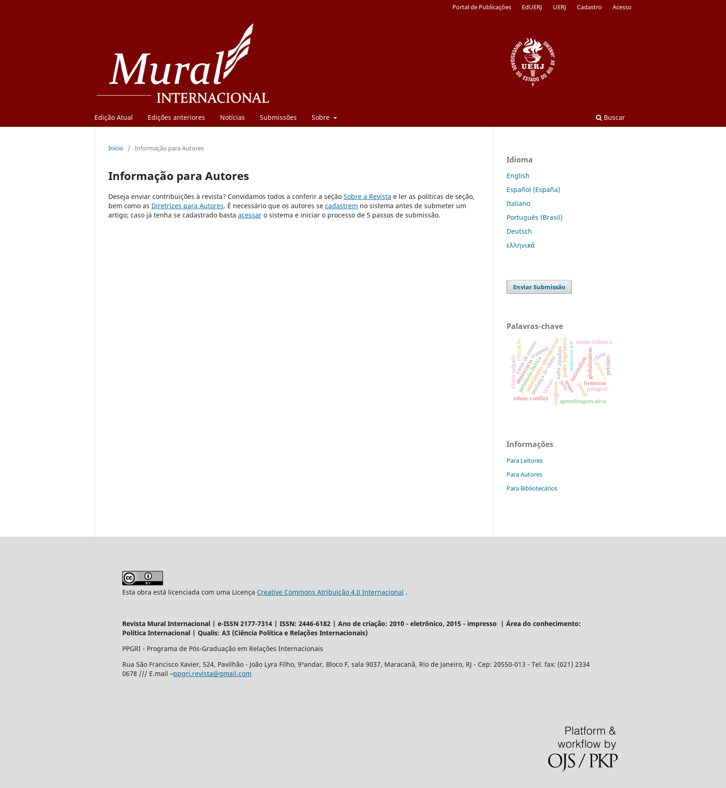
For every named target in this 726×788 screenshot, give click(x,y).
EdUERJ (532, 7)
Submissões (278, 117)
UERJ (559, 7)
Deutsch (519, 231)
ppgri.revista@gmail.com (212, 673)
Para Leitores (525, 460)
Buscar (610, 117)
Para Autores (524, 474)
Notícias (232, 117)
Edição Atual (113, 117)
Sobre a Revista (367, 196)
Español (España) (533, 189)
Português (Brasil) (535, 217)
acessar (250, 215)
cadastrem (341, 205)
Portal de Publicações (481, 7)
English (518, 175)
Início (115, 148)
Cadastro (589, 7)
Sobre (322, 117)
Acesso (622, 7)
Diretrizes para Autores (187, 205)
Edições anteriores (176, 117)
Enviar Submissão (539, 287)
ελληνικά (521, 245)
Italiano (518, 203)
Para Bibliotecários (532, 488)
